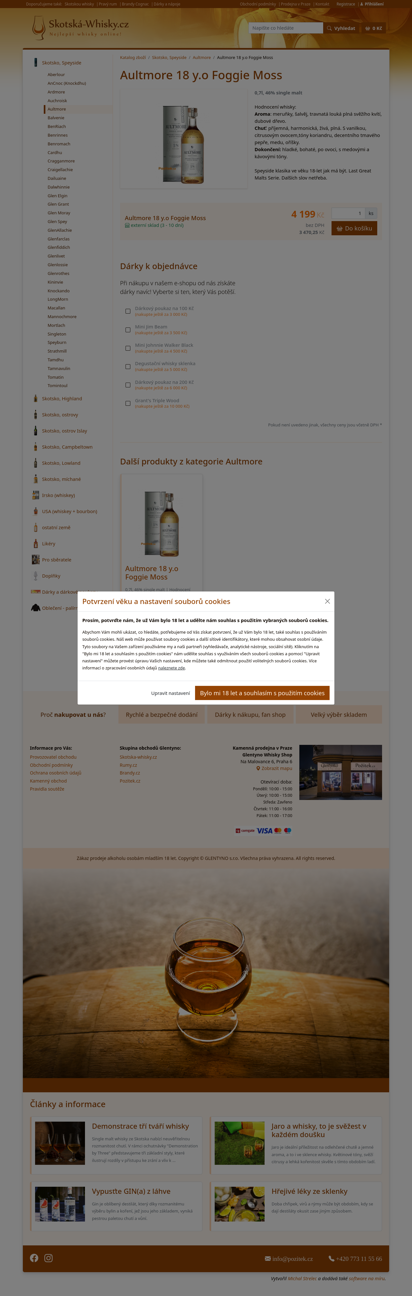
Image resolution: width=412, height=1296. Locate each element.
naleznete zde (171, 668)
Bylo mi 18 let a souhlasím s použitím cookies (262, 693)
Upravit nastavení (170, 693)
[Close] (327, 601)
